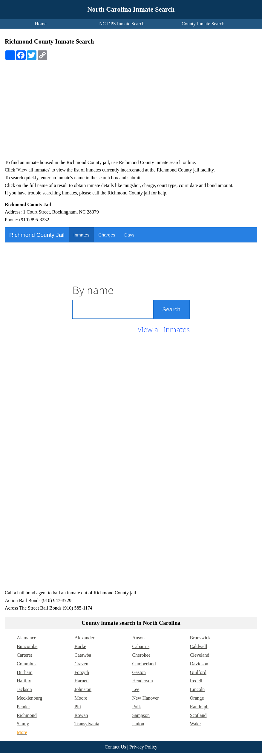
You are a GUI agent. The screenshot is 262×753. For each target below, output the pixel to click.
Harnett (81, 680)
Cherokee (141, 655)
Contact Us (115, 746)
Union (138, 723)
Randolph (199, 706)
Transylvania (86, 723)
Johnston (82, 689)
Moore (80, 698)
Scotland (198, 715)
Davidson (199, 663)
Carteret (24, 655)
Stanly (23, 723)
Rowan (81, 715)
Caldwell (198, 646)
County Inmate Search (203, 23)
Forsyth (81, 672)
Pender (23, 706)
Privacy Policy (143, 746)
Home (40, 23)
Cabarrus (140, 646)
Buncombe (27, 646)
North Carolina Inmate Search (130, 9)
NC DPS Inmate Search (122, 23)
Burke (80, 646)
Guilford (198, 672)
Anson (138, 637)
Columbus (26, 663)
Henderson (142, 680)
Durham (24, 672)
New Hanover (145, 698)
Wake (195, 723)
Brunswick (200, 637)
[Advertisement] (131, 113)
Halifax (24, 680)
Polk (136, 706)
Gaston (138, 672)
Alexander (84, 637)
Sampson (141, 715)
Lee (135, 689)
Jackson (24, 689)
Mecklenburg (29, 698)
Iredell (196, 680)
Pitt (77, 706)
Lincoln (197, 689)
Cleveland (199, 655)
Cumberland (144, 663)
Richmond (27, 715)
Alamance (26, 637)
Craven (81, 663)
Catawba (82, 655)
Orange (197, 698)
